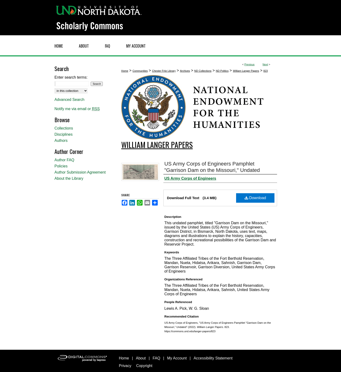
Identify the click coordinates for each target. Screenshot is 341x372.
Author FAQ (64, 160)
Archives (185, 70)
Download (255, 198)
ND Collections (202, 70)
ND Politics (222, 70)
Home (124, 70)
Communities (140, 70)
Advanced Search (69, 100)
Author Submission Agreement (80, 172)
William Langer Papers (246, 70)
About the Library (68, 178)
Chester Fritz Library (164, 70)
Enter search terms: (71, 77)
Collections (63, 128)
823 (265, 70)
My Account (177, 358)
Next (265, 64)
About (141, 358)
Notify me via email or (77, 109)
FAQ (156, 358)
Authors (60, 141)
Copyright (144, 366)
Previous (249, 64)
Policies (60, 166)
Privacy (125, 366)
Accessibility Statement (213, 358)
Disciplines (63, 134)
